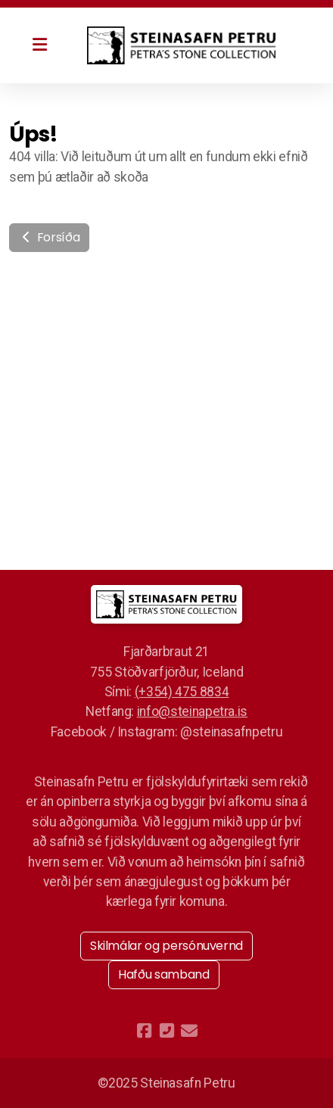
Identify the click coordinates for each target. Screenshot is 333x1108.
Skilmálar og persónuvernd (166, 945)
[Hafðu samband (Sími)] (166, 1030)
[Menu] (39, 45)
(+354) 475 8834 (182, 691)
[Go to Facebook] (143, 1030)
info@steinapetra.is (192, 711)
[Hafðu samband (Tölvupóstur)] (189, 1030)
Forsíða (49, 237)
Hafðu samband (163, 974)
